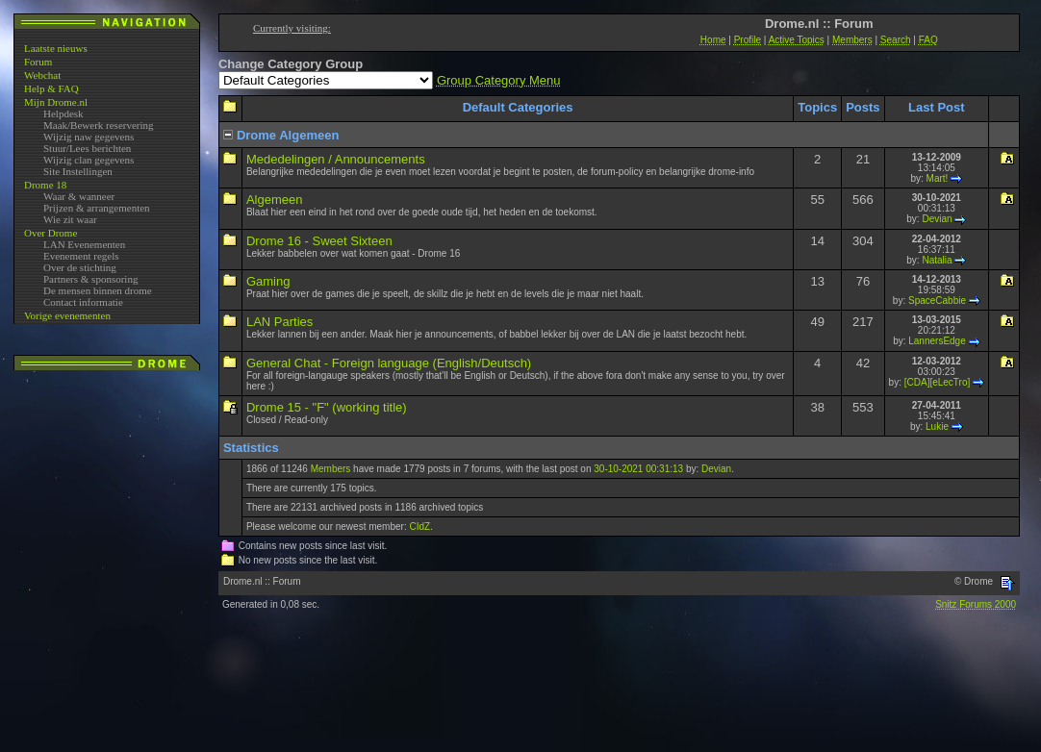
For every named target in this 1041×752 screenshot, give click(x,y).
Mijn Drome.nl (56, 102)
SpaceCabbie (937, 300)
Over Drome (50, 232)
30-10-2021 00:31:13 (638, 469)
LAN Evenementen (84, 244)
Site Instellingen (78, 171)
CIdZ (419, 526)
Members (331, 469)
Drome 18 (45, 184)
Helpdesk (63, 113)
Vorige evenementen (67, 315)
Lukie (937, 426)
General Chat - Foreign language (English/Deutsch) (388, 363)
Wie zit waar (70, 219)
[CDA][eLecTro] (937, 382)
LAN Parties (279, 321)
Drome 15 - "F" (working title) (326, 407)
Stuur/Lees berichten (87, 148)
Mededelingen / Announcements (335, 159)
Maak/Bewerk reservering (98, 125)
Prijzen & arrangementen (96, 207)
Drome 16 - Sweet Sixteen (319, 241)
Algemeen (274, 199)
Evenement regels (81, 256)
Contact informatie (83, 302)
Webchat (42, 75)
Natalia (937, 260)
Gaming (268, 281)
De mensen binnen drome (97, 290)
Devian (937, 218)
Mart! (938, 178)
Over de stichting (79, 267)
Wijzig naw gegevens (88, 136)
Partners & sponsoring (90, 279)
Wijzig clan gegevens (88, 159)
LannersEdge (937, 341)
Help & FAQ (51, 88)
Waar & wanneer (78, 196)
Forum (38, 61)
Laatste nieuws (56, 48)
